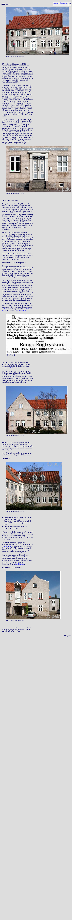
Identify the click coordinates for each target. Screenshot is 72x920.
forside (55, 3)
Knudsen (5, 222)
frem (69, 5)
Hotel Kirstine (19, 564)
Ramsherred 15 (21, 310)
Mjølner (12, 368)
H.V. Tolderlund (7, 309)
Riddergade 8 (6, 546)
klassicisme (63, 3)
